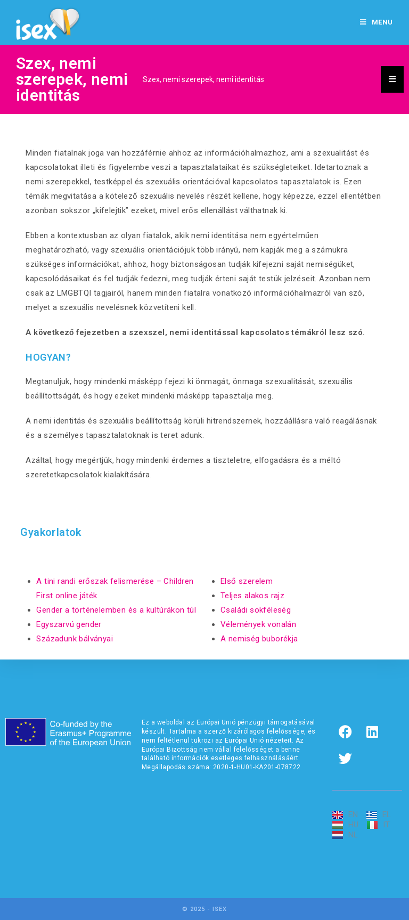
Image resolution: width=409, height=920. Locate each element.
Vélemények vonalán (258, 624)
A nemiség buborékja (259, 639)
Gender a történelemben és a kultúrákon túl (116, 610)
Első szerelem (246, 581)
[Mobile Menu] (376, 22)
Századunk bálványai (74, 639)
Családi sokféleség (255, 610)
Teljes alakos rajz (252, 595)
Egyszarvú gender (68, 624)
